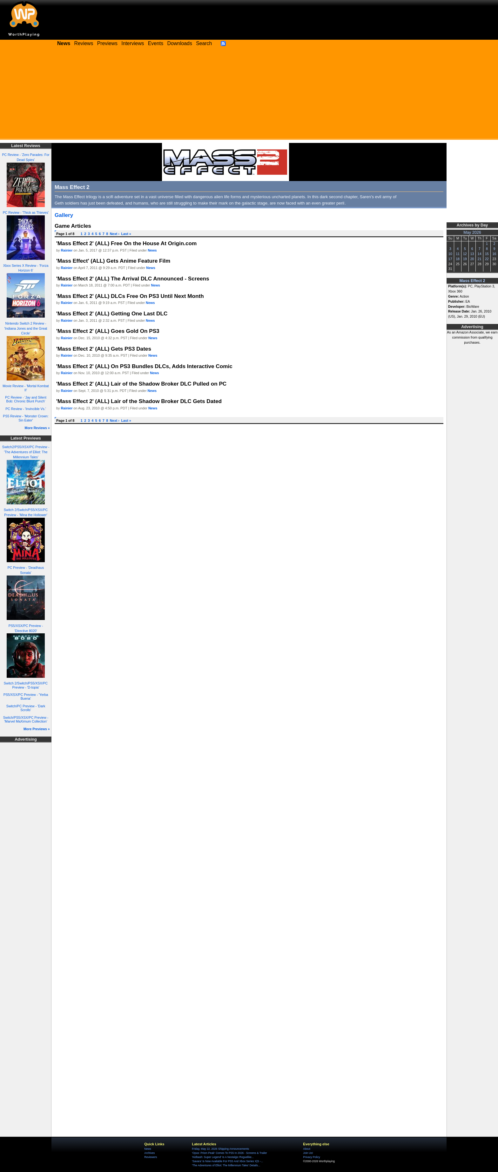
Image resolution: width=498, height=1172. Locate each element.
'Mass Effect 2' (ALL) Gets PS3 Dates (103, 349)
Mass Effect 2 (472, 281)
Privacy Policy (311, 1157)
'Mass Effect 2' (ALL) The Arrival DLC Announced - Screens (132, 278)
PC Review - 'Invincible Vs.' (25, 409)
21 (479, 259)
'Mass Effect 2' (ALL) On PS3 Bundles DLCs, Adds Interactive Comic (144, 366)
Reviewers (150, 1157)
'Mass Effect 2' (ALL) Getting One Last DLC (111, 313)
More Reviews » (37, 428)
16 (494, 254)
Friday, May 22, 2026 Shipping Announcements (220, 1148)
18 (458, 259)
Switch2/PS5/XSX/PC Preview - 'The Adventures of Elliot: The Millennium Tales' (25, 452)
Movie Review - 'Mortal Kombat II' (26, 388)
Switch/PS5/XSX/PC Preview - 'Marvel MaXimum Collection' (25, 720)
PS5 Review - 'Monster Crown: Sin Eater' (25, 418)
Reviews (83, 43)
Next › (114, 234)
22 (487, 259)
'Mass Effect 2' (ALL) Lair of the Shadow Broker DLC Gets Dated (139, 401)
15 (487, 254)
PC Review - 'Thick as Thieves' (26, 212)
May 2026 (472, 232)
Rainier (67, 250)
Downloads (179, 43)
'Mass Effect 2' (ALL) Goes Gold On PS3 (107, 331)
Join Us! (308, 1153)
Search (204, 43)
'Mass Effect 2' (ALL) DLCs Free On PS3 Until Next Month (130, 296)
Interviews (132, 43)
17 (450, 259)
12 (465, 254)
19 (465, 259)
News (152, 250)
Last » (126, 234)
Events (155, 43)
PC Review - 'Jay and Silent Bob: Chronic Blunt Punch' (25, 399)
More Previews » (37, 729)
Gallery (64, 215)
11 (458, 254)
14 (479, 254)
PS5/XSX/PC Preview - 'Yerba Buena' (25, 697)
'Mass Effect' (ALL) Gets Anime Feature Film (113, 261)
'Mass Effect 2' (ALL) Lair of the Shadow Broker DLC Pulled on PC (141, 384)
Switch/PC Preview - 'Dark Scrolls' (25, 708)
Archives (149, 1153)
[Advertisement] (249, 95)
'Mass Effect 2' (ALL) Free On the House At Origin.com (126, 243)
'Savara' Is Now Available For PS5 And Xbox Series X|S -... (227, 1161)
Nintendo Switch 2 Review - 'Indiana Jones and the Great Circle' (25, 328)
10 (450, 254)
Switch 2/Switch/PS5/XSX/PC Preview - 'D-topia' (26, 685)
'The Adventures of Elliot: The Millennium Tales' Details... (226, 1165)
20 (472, 259)
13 (472, 254)
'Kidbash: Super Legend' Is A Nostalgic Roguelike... (223, 1157)
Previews (107, 43)
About (306, 1148)
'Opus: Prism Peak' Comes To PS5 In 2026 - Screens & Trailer (229, 1153)
